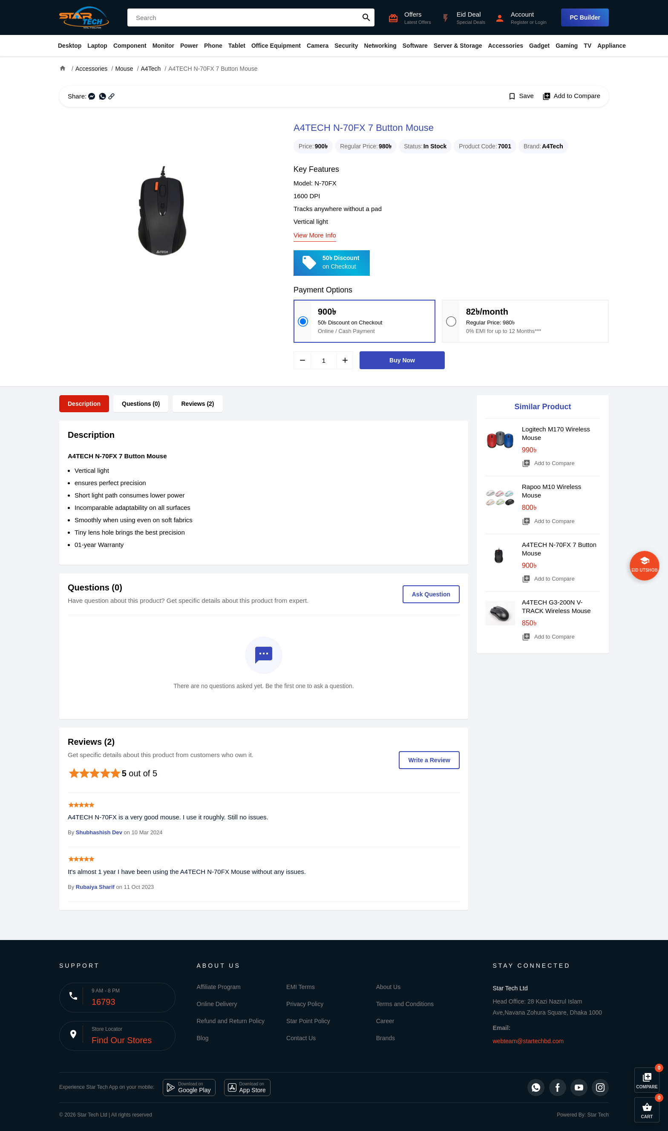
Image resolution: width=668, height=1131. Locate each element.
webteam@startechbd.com (528, 1041)
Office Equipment (276, 45)
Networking (380, 45)
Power (189, 45)
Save (521, 96)
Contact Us (301, 1038)
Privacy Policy (304, 1004)
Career (385, 1021)
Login (541, 22)
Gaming (567, 45)
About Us (388, 986)
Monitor (163, 45)
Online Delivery (217, 1004)
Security (346, 45)
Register (519, 22)
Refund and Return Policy (231, 1021)
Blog (203, 1038)
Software (415, 45)
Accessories (505, 45)
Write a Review (429, 760)
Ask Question (431, 594)
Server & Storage (458, 45)
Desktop (69, 45)
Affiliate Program (219, 986)
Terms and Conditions (405, 1004)
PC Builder (585, 17)
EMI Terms (300, 986)
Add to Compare (571, 96)
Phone (213, 45)
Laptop (97, 45)
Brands (385, 1038)
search (366, 17)
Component (130, 45)
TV (587, 45)
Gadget (539, 45)
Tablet (236, 45)
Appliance (611, 45)
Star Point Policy (308, 1021)
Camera (317, 45)
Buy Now (402, 360)
